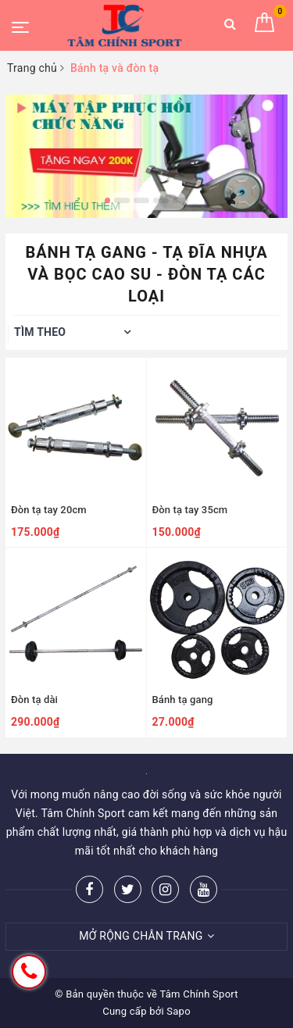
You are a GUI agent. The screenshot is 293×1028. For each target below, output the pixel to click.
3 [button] (141, 200)
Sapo (178, 1011)
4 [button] (161, 200)
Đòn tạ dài (34, 699)
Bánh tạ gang (182, 699)
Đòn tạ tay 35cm (190, 510)
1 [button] (107, 200)
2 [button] (122, 200)
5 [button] (180, 200)
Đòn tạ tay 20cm (49, 510)
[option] (146, 156)
